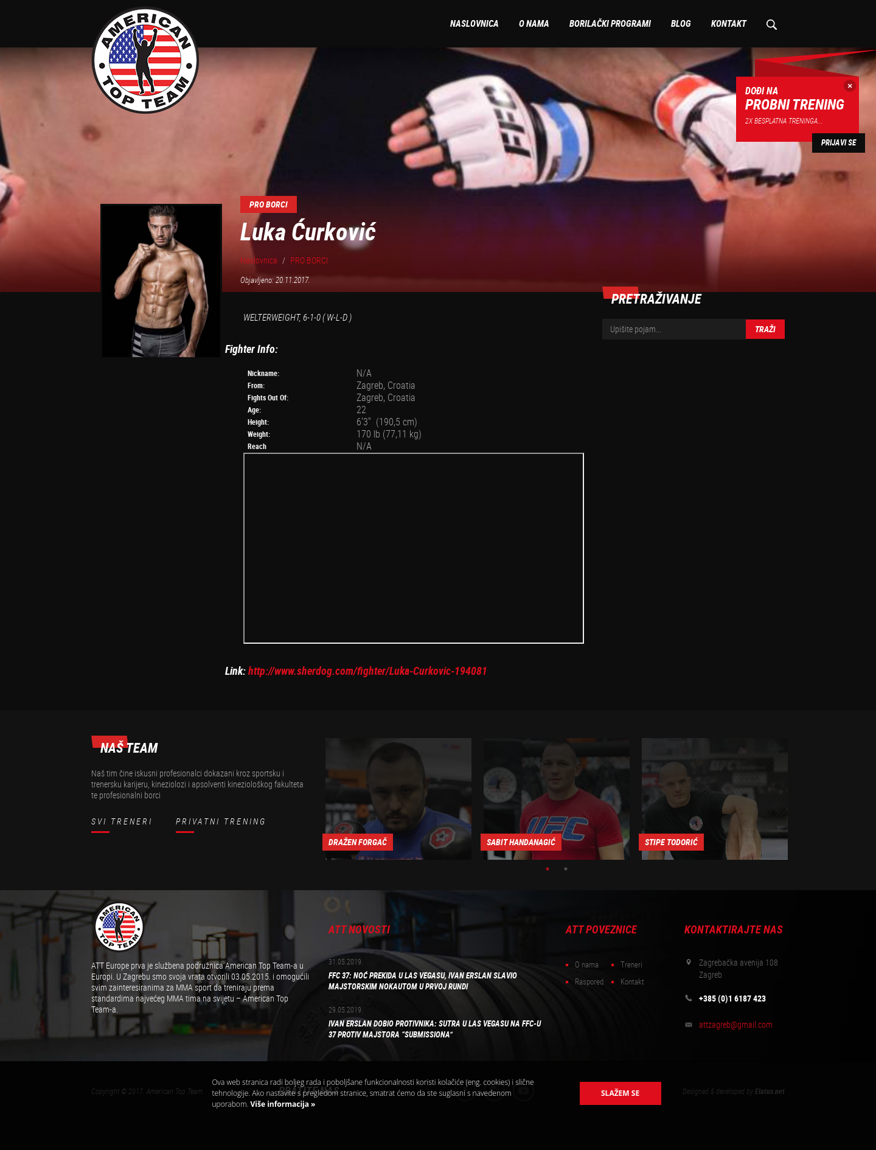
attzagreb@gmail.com (736, 1025)
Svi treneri (122, 821)
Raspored (589, 981)
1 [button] (547, 869)
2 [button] (566, 869)
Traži (765, 329)
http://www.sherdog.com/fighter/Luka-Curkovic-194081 (367, 670)
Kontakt (728, 23)
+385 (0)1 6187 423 (732, 998)
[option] (398, 799)
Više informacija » (281, 1104)
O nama (534, 23)
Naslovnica (474, 23)
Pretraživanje (771, 23)
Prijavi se (838, 142)
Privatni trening (221, 821)
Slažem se (620, 1093)
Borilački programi (610, 23)
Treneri (631, 964)
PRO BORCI (309, 260)
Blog (681, 23)
